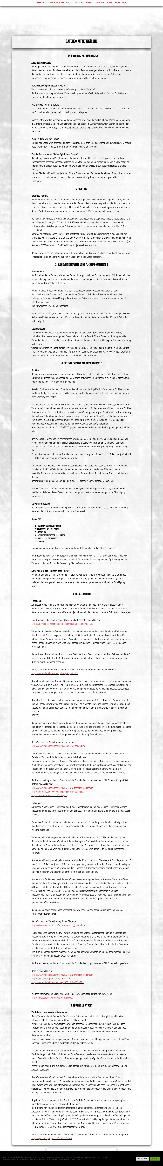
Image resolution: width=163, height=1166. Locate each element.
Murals (117, 3)
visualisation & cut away (103, 3)
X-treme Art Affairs (57, 3)
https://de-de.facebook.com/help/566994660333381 (57, 791)
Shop (124, 3)
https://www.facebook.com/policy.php (49, 795)
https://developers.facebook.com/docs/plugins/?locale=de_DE (62, 623)
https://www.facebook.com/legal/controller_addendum (58, 745)
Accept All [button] (155, 1158)
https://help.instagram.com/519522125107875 (54, 978)
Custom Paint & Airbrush (83, 3)
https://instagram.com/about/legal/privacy (52, 997)
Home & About (42, 3)
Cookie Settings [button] (142, 1158)
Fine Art (69, 3)
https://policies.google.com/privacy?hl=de (51, 1138)
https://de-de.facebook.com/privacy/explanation (54, 673)
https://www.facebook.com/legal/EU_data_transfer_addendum (62, 787)
